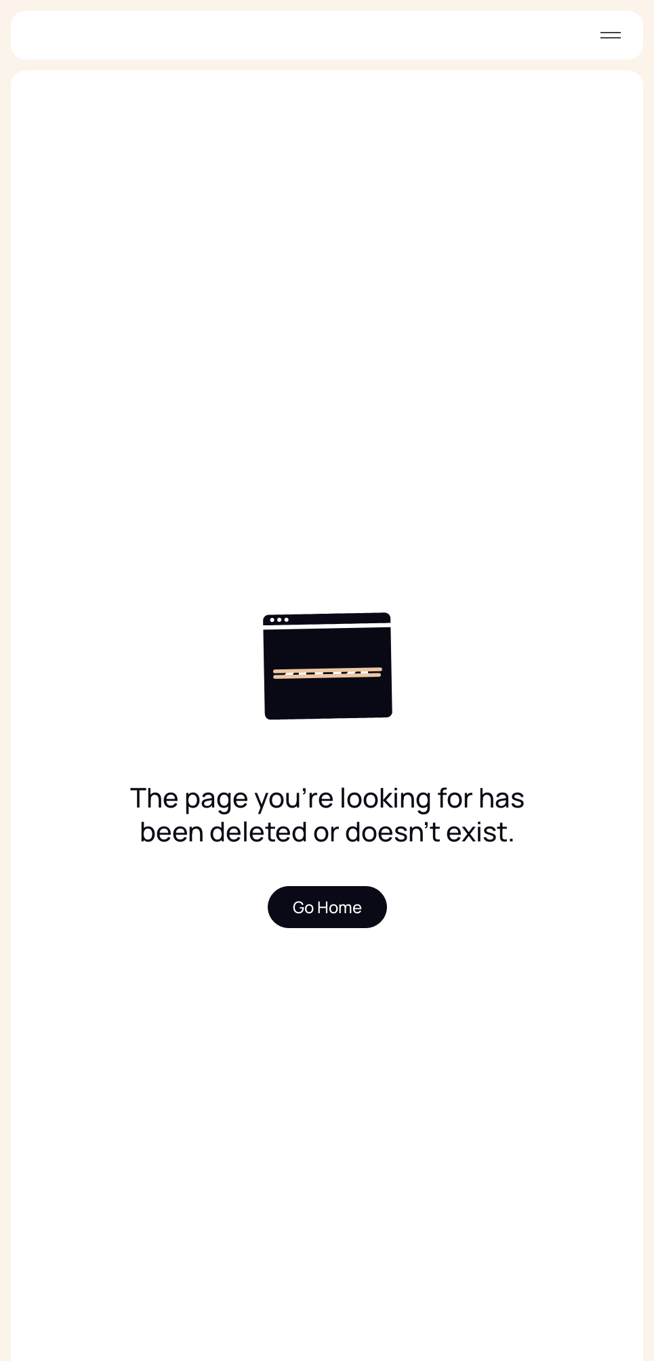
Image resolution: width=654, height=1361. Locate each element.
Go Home (327, 907)
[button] (607, 35)
